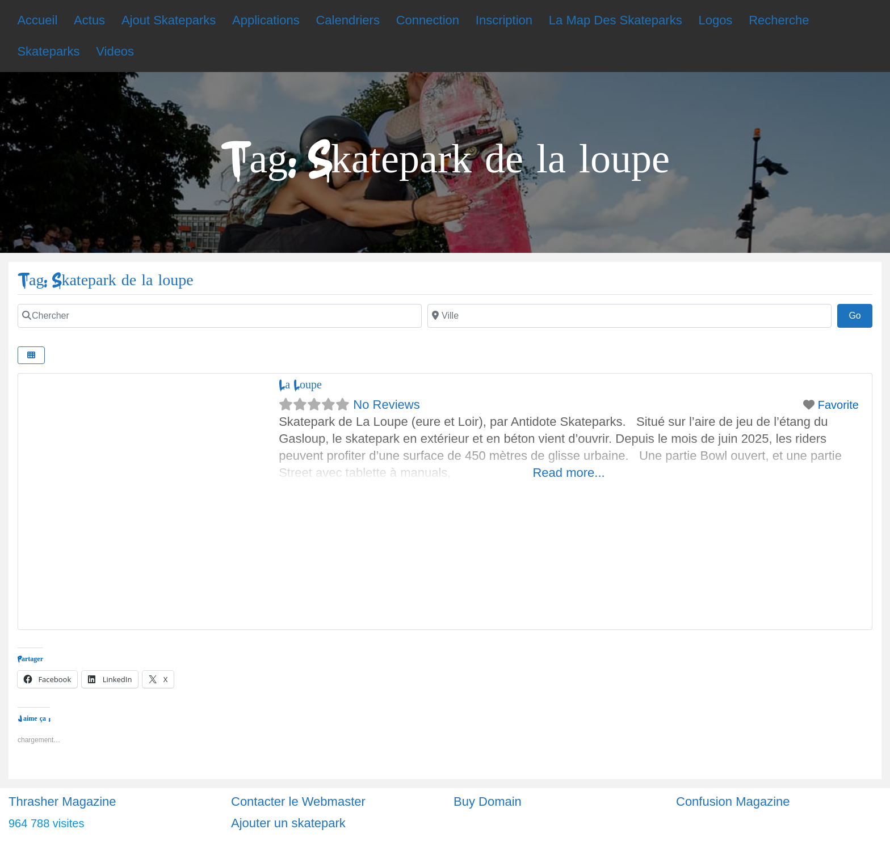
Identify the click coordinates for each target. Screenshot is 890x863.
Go (860, 314)
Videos (115, 51)
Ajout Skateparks (168, 20)
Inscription (504, 20)
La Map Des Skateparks (615, 20)
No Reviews (386, 404)
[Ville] (629, 316)
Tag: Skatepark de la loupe (106, 280)
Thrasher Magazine (62, 801)
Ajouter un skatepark (288, 823)
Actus (89, 20)
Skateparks (48, 51)
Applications (266, 20)
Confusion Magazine (733, 801)
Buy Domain (488, 801)
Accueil (37, 20)
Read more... (568, 473)
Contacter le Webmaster (298, 801)
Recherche (779, 20)
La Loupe (300, 385)
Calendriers (348, 20)
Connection (427, 20)
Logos (715, 20)
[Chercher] (220, 316)
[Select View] (31, 355)
